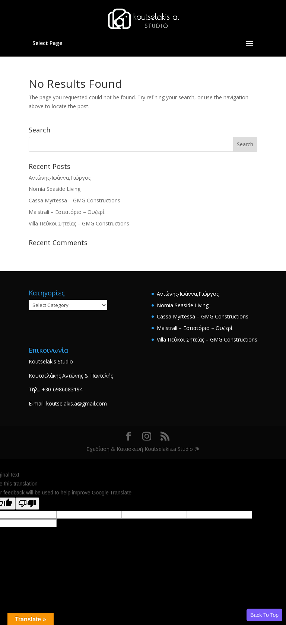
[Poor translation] (27, 503)
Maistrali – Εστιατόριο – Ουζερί (66, 211)
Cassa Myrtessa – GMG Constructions (74, 200)
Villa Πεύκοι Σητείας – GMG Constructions (79, 223)
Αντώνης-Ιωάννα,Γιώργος (59, 177)
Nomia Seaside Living (54, 188)
